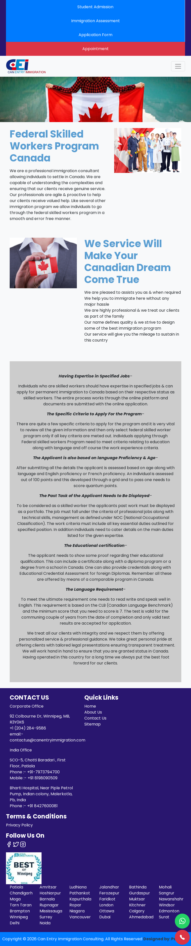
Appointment (95, 49)
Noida (45, 923)
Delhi (14, 923)
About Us (93, 712)
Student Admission (95, 7)
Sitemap (92, 724)
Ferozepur (109, 893)
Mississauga (51, 911)
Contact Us (95, 718)
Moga (15, 899)
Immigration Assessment (95, 21)
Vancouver (80, 917)
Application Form (95, 35)
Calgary (136, 911)
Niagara (77, 911)
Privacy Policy (19, 825)
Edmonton (169, 911)
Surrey (46, 917)
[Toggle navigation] (178, 66)
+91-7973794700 (43, 772)
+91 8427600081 (42, 806)
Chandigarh (21, 893)
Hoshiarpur (50, 893)
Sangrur (166, 893)
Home (90, 706)
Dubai (104, 917)
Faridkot (107, 899)
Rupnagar (49, 905)
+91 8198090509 (42, 778)
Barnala (47, 899)
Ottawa (106, 911)
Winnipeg (19, 917)
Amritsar (48, 887)
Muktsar (137, 899)
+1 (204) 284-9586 (28, 728)
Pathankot (79, 893)
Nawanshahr (171, 899)
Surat (164, 917)
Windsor (167, 905)
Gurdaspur (139, 893)
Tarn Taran (21, 905)
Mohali (165, 887)
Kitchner (137, 905)
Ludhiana (78, 887)
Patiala (16, 887)
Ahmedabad (141, 917)
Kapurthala (80, 899)
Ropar (75, 905)
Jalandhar (109, 887)
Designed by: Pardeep (166, 939)
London (106, 905)
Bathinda (137, 887)
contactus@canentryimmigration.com (47, 740)
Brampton (20, 911)
